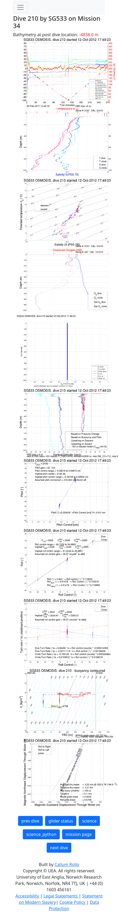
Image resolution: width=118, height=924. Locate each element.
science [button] (89, 821)
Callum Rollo (67, 864)
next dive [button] (59, 848)
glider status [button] (61, 821)
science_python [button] (41, 834)
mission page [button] (79, 834)
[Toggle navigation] (20, 7)
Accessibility (27, 896)
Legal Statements (61, 896)
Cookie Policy (72, 902)
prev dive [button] (30, 821)
